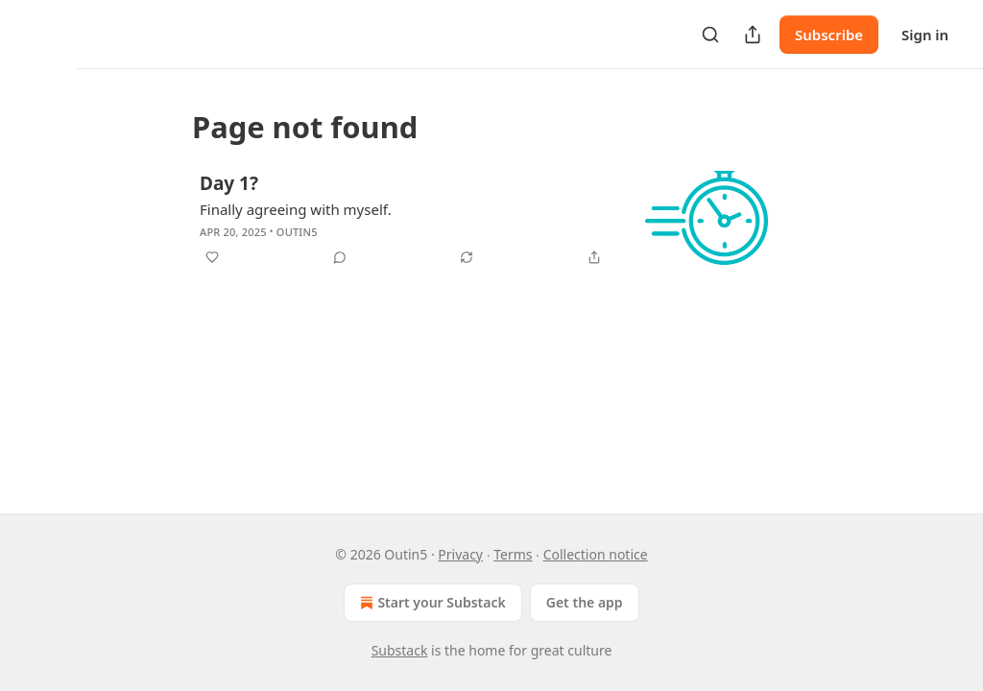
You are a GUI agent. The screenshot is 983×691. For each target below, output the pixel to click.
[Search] (710, 34)
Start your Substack (430, 602)
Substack (400, 650)
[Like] (212, 257)
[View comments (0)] (339, 257)
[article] (491, 222)
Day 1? (229, 183)
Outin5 (297, 232)
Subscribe (829, 34)
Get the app (584, 602)
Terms (512, 554)
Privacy (460, 554)
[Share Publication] (752, 34)
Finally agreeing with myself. (296, 209)
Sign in (924, 34)
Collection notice (595, 554)
